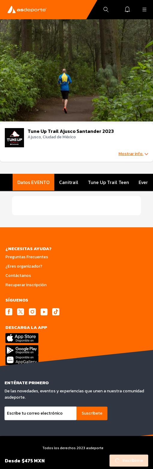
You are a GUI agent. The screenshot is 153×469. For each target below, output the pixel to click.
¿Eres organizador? (23, 266)
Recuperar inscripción (25, 285)
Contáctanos (18, 275)
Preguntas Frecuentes (26, 257)
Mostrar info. (133, 154)
